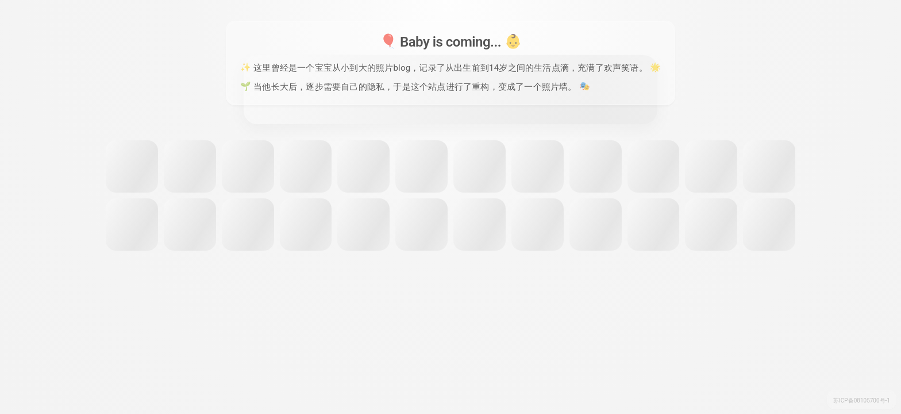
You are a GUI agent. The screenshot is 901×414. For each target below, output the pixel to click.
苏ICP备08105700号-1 (861, 400)
